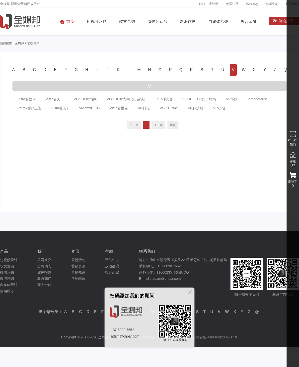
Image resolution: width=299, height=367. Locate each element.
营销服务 (7, 291)
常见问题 (78, 279)
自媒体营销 (218, 21)
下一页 (158, 125)
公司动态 (44, 266)
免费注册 (232, 4)
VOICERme (169, 108)
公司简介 (44, 260)
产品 (4, 251)
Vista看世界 (26, 99)
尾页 (173, 125)
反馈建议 (112, 266)
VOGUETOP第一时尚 (199, 99)
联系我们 (44, 279)
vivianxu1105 (89, 108)
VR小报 (219, 108)
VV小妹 (232, 99)
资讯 (75, 251)
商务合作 (44, 285)
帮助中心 (112, 260)
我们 (41, 251)
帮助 (109, 251)
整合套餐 (249, 21)
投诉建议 (112, 272)
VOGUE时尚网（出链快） (127, 99)
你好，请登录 (208, 4)
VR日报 (144, 108)
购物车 (252, 4)
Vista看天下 (55, 99)
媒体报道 (44, 272)
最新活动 (78, 260)
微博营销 (7, 279)
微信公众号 (157, 21)
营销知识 (78, 272)
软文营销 (127, 21)
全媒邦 (19, 43)
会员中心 (272, 4)
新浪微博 (188, 21)
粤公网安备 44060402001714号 (213, 337)
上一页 (133, 125)
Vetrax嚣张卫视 (29, 108)
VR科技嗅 (195, 108)
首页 (70, 21)
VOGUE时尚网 (85, 99)
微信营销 (7, 272)
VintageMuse (257, 99)
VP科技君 (164, 99)
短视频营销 (97, 21)
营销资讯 (78, 266)
